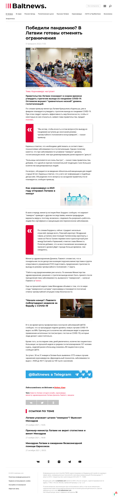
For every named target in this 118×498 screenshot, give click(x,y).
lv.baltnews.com (61, 481)
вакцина (71, 395)
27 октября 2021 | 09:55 (36, 450)
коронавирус (61, 393)
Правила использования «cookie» (20, 481)
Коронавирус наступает (43, 91)
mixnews (29, 119)
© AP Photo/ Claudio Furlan (33, 89)
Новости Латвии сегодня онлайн (42, 393)
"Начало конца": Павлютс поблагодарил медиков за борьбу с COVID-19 (41, 303)
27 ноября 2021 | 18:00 (35, 437)
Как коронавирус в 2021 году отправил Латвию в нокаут (40, 191)
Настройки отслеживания (17, 485)
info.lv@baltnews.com (64, 490)
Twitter (38, 280)
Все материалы (93, 6)
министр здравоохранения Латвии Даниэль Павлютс (46, 395)
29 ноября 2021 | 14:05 (35, 425)
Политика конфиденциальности (19, 477)
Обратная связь (14, 489)
